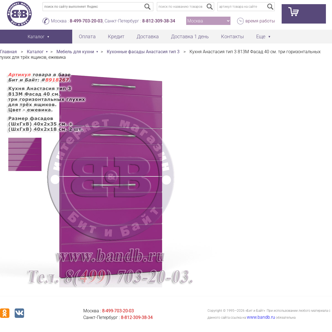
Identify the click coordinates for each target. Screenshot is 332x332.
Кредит (116, 36)
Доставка (148, 36)
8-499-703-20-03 (86, 21)
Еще (260, 36)
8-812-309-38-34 (158, 21)
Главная (8, 51)
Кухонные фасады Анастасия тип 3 (143, 51)
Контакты (232, 36)
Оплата (87, 36)
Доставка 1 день (190, 36)
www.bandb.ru (261, 317)
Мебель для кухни (75, 51)
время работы (260, 21)
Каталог (35, 51)
